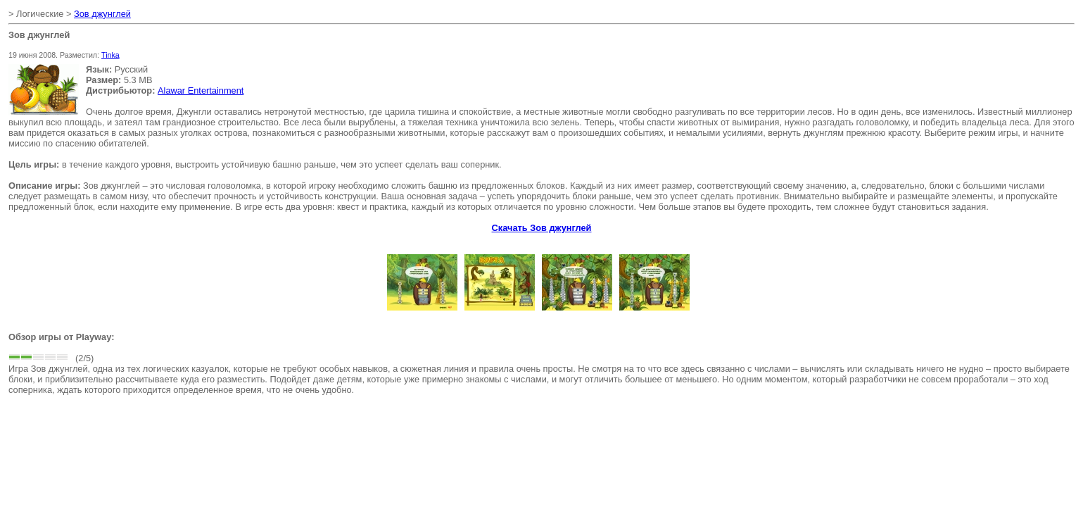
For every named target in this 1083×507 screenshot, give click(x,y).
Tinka (110, 55)
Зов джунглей (102, 13)
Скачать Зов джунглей (542, 228)
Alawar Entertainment (200, 90)
